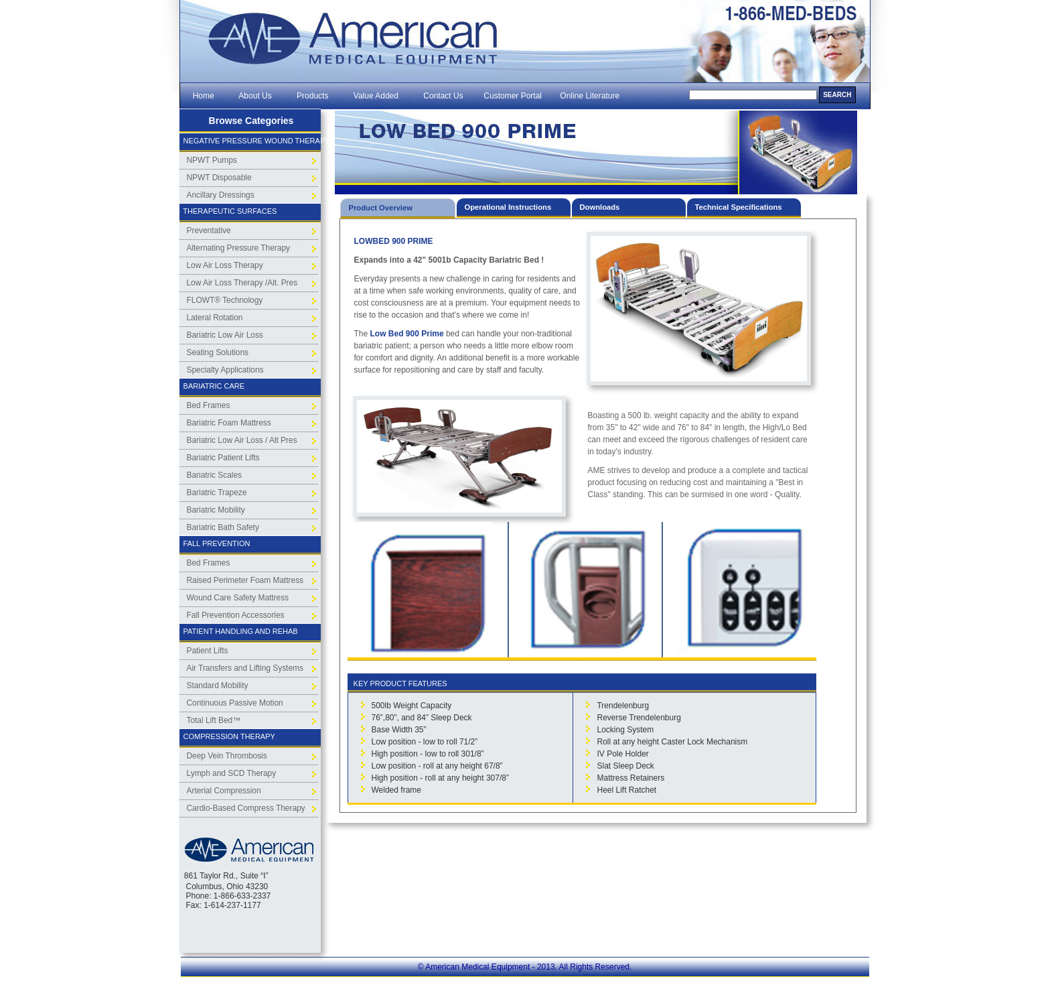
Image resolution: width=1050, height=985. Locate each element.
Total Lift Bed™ (214, 720)
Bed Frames (208, 405)
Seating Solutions (218, 352)
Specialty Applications (225, 370)
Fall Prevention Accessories (236, 615)
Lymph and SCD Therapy (232, 773)
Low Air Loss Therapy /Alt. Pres (242, 282)
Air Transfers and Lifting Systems (245, 668)
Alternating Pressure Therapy (238, 248)
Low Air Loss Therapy (225, 265)
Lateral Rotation (215, 317)
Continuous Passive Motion (235, 703)
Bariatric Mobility (216, 510)
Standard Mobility (217, 685)
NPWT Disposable (219, 177)
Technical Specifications (738, 207)
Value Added (376, 96)
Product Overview (380, 208)
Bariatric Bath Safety (223, 527)
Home (203, 96)
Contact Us (443, 96)
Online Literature (589, 96)
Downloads (600, 207)
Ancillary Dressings (220, 195)
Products (312, 96)
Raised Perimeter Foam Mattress (245, 580)
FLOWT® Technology (225, 300)
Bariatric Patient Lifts (223, 457)
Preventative (209, 230)
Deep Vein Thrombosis (227, 756)
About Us (255, 96)
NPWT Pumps (212, 160)
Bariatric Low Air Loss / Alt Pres (242, 440)
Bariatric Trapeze (217, 492)
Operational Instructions (508, 207)
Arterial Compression (224, 790)
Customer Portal (512, 96)
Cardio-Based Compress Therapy (246, 808)
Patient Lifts (207, 650)
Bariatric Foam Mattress (229, 423)
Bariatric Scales (214, 475)
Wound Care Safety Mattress (238, 597)
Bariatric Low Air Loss (225, 335)
